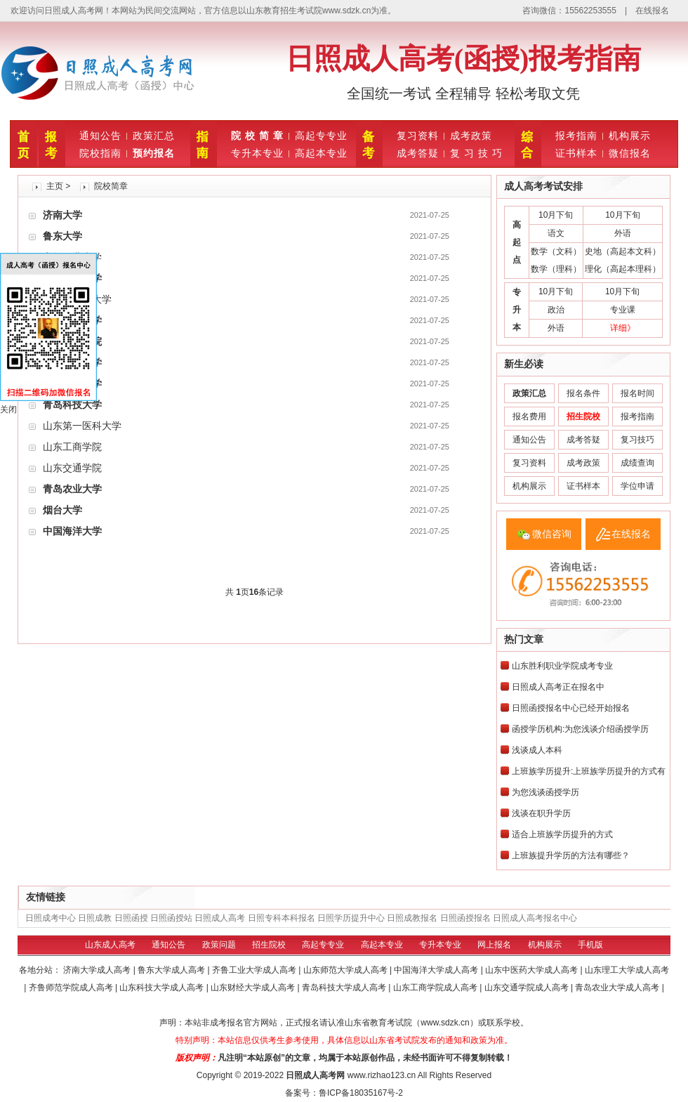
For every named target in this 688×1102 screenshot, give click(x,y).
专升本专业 (257, 153)
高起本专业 (321, 153)
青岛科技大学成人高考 (345, 987)
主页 (54, 186)
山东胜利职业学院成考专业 (562, 666)
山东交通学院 (72, 467)
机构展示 (630, 135)
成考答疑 (418, 153)
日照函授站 (171, 918)
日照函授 (131, 918)
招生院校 (269, 945)
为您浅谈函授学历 (545, 792)
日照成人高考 (219, 918)
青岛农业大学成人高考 (618, 987)
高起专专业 (321, 135)
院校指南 (100, 153)
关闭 (8, 409)
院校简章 (111, 186)
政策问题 (219, 945)
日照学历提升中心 (351, 918)
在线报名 (652, 10)
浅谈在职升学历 (541, 813)
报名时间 (637, 393)
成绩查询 (637, 463)
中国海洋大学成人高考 (437, 970)
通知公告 (100, 135)
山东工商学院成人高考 (436, 987)
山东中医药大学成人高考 (532, 970)
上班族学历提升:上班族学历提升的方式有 (589, 771)
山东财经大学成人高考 (254, 987)
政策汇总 (154, 135)
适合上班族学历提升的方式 (562, 834)
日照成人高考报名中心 (535, 918)
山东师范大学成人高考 (346, 970)
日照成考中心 (50, 918)
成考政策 (471, 135)
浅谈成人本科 (537, 750)
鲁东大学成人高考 (172, 970)
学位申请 (637, 486)
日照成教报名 (412, 918)
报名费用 (529, 416)
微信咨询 (551, 533)
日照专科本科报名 (281, 918)
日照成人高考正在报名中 (558, 687)
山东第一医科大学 (82, 425)
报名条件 (583, 393)
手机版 (590, 945)
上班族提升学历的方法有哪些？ (571, 855)
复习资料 (418, 135)
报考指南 (576, 135)
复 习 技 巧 (476, 153)
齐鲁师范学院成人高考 (72, 987)
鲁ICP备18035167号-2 (361, 1093)
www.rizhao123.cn (382, 1075)
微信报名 (630, 153)
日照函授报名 (465, 918)
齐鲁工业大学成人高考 (255, 970)
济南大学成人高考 (98, 970)
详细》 (622, 328)
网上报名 (494, 945)
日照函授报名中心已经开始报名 (571, 708)
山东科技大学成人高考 (162, 987)
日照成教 (95, 918)
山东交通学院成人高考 (527, 987)
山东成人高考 (110, 945)
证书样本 (576, 153)
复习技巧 (637, 440)
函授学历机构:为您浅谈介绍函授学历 (580, 729)
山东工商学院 (72, 446)
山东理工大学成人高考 (627, 970)
